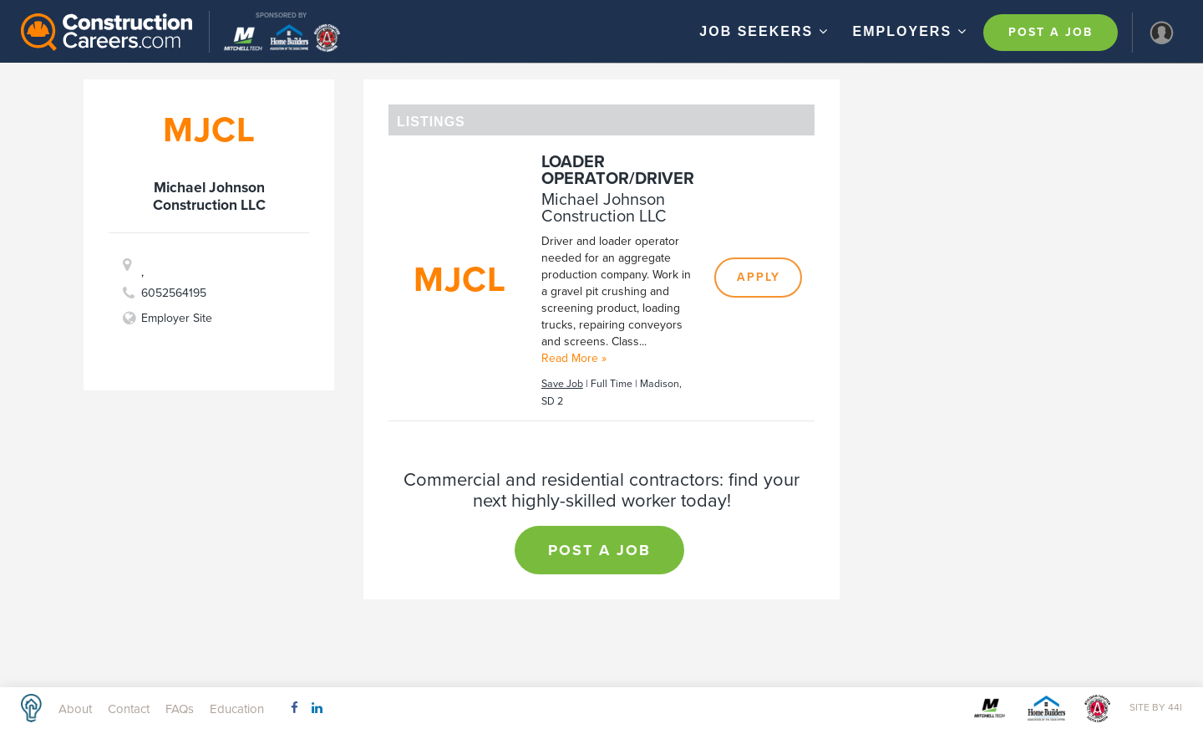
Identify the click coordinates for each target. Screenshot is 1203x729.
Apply (758, 277)
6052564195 (173, 293)
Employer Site (176, 318)
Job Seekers (765, 31)
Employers (912, 31)
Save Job (562, 384)
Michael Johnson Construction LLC (604, 208)
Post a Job (1050, 32)
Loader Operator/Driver (617, 170)
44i (1175, 707)
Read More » (574, 358)
